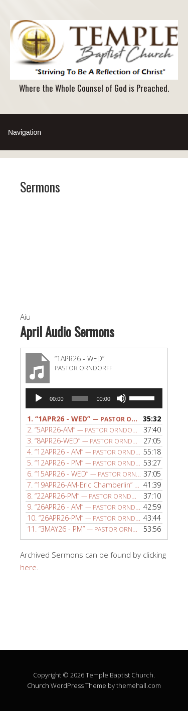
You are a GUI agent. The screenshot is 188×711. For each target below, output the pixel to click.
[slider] (80, 398)
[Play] (39, 398)
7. (84, 485)
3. (84, 440)
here (28, 567)
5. (84, 462)
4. (84, 451)
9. (84, 507)
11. (84, 529)
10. (84, 518)
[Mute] (121, 398)
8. (84, 496)
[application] (94, 398)
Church (38, 685)
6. (84, 474)
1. (84, 418)
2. (84, 429)
